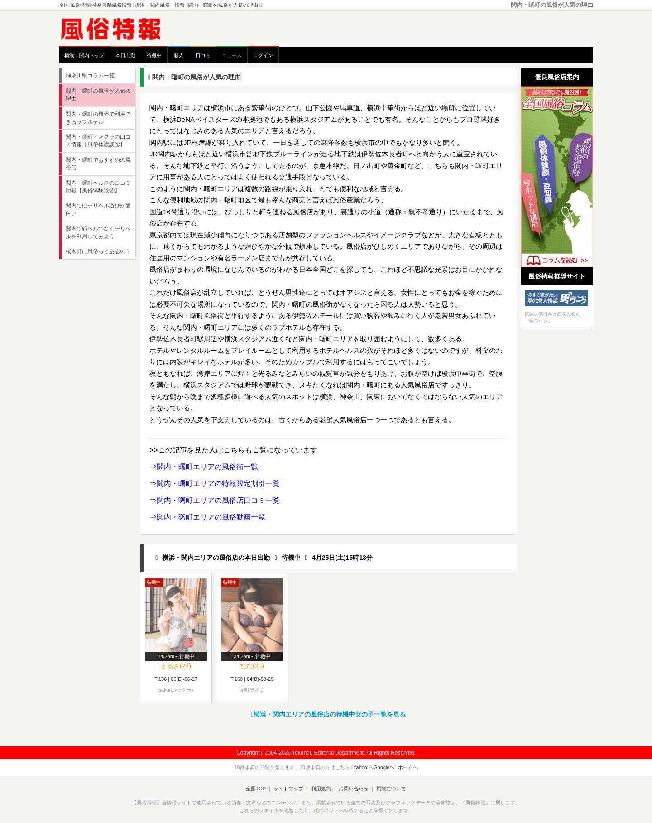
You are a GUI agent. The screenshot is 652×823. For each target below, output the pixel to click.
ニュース (232, 55)
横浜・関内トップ (84, 55)
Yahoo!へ (363, 767)
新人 (179, 55)
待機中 (154, 55)
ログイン (263, 55)
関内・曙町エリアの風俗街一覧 (207, 467)
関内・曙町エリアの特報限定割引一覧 (218, 483)
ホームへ (406, 767)
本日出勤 (125, 55)
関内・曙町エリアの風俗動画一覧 (211, 517)
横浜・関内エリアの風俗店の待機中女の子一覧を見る (328, 714)
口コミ (203, 55)
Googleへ (384, 767)
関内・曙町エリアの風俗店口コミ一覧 (218, 500)
